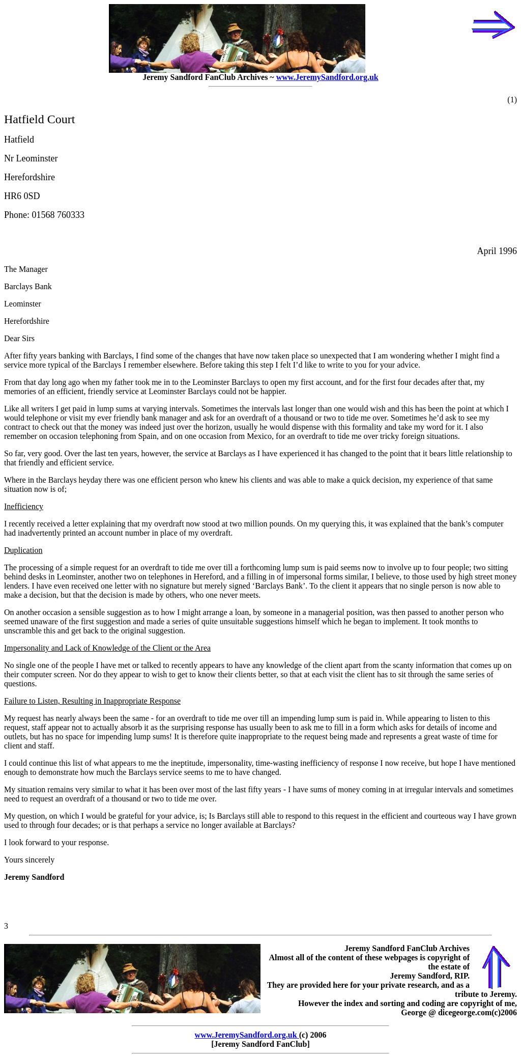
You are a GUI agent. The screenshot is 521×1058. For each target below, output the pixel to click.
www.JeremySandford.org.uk (327, 77)
